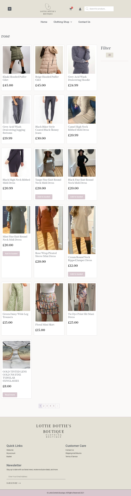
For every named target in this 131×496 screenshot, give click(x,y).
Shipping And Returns (73, 453)
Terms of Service (72, 457)
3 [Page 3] (47, 406)
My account (11, 453)
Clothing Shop (63, 22)
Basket (9, 457)
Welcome (10, 450)
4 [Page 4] (50, 406)
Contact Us (84, 21)
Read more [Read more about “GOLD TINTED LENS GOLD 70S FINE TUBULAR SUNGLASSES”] (10, 395)
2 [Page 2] (43, 406)
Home (44, 21)
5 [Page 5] (53, 406)
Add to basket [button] (43, 197)
